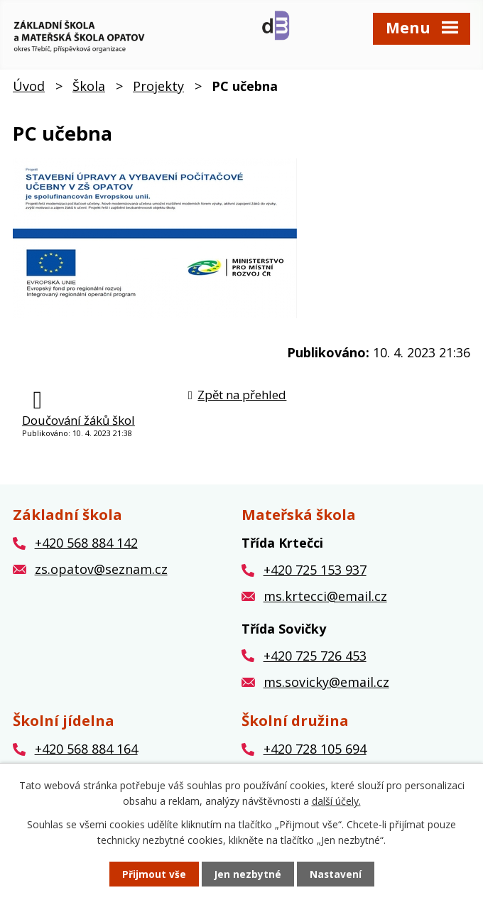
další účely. (336, 800)
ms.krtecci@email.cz (325, 600)
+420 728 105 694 (315, 753)
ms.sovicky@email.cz (326, 686)
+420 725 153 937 (315, 574)
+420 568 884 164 (86, 753)
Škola (88, 90)
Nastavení (336, 874)
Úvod (29, 90)
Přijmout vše (153, 874)
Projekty (158, 90)
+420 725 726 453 (315, 659)
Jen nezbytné (247, 874)
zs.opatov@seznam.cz (101, 573)
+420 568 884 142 (86, 547)
